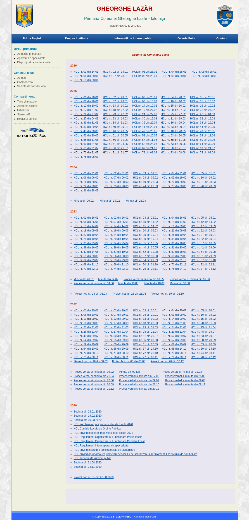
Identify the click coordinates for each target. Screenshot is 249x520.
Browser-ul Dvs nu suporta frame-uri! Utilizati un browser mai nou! (125, 20)
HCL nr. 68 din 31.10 (86, 264)
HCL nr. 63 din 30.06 (173, 144)
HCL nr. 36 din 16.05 (173, 243)
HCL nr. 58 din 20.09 (203, 340)
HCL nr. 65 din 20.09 (116, 348)
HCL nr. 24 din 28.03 (145, 186)
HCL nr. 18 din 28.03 (145, 323)
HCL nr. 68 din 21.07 (173, 148)
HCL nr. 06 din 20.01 (86, 314)
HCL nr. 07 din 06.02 (116, 177)
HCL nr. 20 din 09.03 (145, 230)
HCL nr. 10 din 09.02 (203, 314)
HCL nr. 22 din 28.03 (86, 186)
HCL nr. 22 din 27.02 (86, 114)
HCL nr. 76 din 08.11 (116, 357)
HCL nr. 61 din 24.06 (115, 144)
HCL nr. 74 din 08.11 (203, 353)
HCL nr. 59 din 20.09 (86, 344)
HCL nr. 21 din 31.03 (86, 327)
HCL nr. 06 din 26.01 (86, 222)
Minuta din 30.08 (180, 283)
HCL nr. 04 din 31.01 (173, 173)
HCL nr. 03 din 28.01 (144, 71)
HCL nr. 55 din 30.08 (86, 256)
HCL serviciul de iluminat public (92, 458)
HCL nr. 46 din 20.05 (115, 131)
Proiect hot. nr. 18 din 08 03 (91, 361)
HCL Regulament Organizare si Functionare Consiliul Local (109, 441)
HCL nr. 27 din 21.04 (116, 331)
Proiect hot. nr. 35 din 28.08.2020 (94, 477)
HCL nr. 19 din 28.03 (145, 182)
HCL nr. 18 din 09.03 (86, 230)
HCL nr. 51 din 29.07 (145, 336)
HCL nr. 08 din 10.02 (144, 101)
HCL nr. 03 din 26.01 (145, 217)
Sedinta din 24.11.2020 (88, 466)
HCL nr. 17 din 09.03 (203, 226)
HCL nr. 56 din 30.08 (116, 256)
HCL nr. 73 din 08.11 (173, 353)
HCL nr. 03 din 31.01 (145, 173)
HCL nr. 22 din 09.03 (203, 230)
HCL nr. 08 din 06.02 (145, 177)
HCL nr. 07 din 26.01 (116, 222)
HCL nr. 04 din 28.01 (173, 71)
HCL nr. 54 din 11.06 (202, 135)
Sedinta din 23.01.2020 (88, 411)
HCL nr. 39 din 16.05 (116, 247)
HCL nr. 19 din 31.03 (173, 323)
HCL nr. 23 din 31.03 (145, 327)
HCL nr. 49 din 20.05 (202, 131)
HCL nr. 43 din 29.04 (173, 127)
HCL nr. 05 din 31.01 (203, 173)
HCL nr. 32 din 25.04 (203, 239)
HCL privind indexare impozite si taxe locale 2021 (103, 432)
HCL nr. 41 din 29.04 (144, 127)
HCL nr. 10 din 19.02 (203, 177)
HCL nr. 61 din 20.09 (145, 344)
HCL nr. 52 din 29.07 (173, 336)
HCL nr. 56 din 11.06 (115, 139)
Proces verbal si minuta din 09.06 (190, 279)
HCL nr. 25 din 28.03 (173, 186)
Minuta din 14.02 (108, 279)
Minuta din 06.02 (84, 200)
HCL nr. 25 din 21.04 (203, 327)
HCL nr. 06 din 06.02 (86, 177)
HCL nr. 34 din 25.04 (116, 243)
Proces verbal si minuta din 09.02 (94, 371)
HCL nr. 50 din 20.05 (86, 135)
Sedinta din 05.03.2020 (88, 420)
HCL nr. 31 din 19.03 (173, 118)
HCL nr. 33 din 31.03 (86, 122)
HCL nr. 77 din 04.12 (203, 268)
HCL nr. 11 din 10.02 (202, 101)
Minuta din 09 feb (129, 371)
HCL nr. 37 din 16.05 (203, 243)
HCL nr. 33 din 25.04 (86, 243)
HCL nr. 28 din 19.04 (86, 239)
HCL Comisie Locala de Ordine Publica (97, 428)
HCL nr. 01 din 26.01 (86, 217)
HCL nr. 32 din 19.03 (202, 118)
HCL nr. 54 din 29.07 (86, 340)
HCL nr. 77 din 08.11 (145, 357)
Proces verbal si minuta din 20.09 (94, 384)
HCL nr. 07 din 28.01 (115, 76)
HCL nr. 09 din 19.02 (173, 177)
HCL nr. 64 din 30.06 (202, 144)
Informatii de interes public (133, 38)
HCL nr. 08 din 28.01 (144, 76)
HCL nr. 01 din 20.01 (86, 310)
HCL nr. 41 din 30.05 (173, 247)
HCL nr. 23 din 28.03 (116, 186)
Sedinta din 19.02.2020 (88, 415)
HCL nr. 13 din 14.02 (86, 226)
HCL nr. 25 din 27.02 (173, 114)
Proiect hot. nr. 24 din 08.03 (90, 293)
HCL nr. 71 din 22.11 (173, 264)
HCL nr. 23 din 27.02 (115, 114)
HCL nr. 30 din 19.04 (145, 239)
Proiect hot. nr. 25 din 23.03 (129, 293)
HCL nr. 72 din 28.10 (145, 353)
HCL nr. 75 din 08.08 (86, 156)
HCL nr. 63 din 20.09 (203, 344)
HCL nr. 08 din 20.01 (145, 314)
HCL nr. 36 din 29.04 (173, 122)
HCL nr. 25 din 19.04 (145, 234)
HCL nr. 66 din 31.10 (173, 260)
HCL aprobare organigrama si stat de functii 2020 (103, 424)
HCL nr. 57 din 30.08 (145, 256)
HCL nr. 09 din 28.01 (173, 76)
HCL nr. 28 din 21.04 (145, 331)
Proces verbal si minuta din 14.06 (94, 283)
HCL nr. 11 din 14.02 (173, 222)
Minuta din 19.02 (110, 200)
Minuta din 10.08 (128, 283)
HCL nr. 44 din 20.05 (202, 127)
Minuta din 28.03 (136, 200)
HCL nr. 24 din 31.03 (173, 327)
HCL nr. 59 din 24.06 (202, 139)
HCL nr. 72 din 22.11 (203, 264)
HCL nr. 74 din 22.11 (116, 268)
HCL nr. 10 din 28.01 (204, 76)
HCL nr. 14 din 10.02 (144, 105)
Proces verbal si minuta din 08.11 (185, 384)
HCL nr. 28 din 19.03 (115, 118)
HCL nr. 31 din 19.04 (173, 239)
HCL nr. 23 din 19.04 (86, 234)
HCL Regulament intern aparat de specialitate (101, 445)
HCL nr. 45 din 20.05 (86, 131)
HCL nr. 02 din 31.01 (116, 173)
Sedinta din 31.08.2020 (88, 462)
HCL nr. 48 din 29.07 (203, 331)
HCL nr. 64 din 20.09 (86, 348)
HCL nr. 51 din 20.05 (115, 135)
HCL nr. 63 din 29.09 (116, 260)
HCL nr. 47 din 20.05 (144, 131)
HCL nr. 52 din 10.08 (145, 251)
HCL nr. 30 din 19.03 (144, 118)
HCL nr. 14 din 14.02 (116, 226)
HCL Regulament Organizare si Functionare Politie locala (108, 437)
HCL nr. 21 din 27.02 (202, 110)
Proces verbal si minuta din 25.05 (185, 376)
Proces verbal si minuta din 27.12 (139, 388)
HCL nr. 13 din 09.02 (145, 318)
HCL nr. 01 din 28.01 (86, 97)
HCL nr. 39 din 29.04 (86, 127)
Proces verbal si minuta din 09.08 (185, 380)
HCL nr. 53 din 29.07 (203, 336)
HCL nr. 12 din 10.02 (86, 105)
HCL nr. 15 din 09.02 (203, 318)
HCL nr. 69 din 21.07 (202, 148)
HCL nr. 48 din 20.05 (173, 131)
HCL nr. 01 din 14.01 (86, 71)
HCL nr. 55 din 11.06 (86, 139)
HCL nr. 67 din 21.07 (144, 148)
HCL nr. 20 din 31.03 (203, 323)
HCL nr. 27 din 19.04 (203, 234)
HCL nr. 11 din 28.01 (86, 80)
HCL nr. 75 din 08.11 (86, 357)
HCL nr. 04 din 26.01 (173, 217)
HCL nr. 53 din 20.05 (173, 135)
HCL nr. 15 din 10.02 (173, 105)
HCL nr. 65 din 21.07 (86, 148)
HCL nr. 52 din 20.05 (144, 135)
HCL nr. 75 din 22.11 (145, 268)
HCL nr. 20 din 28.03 (173, 182)
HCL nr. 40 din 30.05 (145, 247)
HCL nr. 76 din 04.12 (173, 268)
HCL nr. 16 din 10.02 (202, 105)
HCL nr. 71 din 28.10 (116, 353)
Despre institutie (76, 38)
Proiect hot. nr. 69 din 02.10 (167, 293)
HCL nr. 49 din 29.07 (86, 336)
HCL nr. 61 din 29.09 (203, 256)
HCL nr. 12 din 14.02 (203, 222)
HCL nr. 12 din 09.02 (116, 318)
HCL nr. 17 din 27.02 (86, 110)
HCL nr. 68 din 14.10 (173, 348)
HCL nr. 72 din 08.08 (144, 152)
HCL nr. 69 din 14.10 (203, 348)
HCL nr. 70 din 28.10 (86, 353)
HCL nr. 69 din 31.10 (116, 264)
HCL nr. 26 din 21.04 (86, 331)
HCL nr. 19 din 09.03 (116, 230)
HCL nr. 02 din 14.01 (115, 71)
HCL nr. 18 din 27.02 (115, 110)
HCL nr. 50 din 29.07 (116, 336)
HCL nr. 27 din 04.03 (86, 118)
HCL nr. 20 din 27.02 (173, 110)
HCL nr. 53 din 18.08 (173, 251)
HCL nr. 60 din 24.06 (86, 144)
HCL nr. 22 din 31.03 (116, 327)
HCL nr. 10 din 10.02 (173, 101)
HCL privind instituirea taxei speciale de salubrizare (104, 449)
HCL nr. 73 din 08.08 (173, 152)
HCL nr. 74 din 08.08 (202, 152)
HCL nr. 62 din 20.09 (173, 344)
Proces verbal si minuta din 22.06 (94, 380)
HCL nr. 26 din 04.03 (202, 114)
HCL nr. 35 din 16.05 (145, 243)
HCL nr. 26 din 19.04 (173, 234)
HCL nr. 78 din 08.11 (173, 357)
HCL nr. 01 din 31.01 (86, 173)
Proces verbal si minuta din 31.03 (182, 371)
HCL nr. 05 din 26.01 (203, 217)
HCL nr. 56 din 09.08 (145, 340)
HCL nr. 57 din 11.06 (144, 139)
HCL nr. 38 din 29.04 (202, 122)
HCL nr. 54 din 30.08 (203, 251)
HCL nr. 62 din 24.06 (144, 144)
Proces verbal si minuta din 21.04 (94, 376)
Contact (221, 38)
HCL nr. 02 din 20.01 (116, 310)
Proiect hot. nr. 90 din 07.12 (167, 361)
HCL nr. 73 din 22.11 (86, 268)
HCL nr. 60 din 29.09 (173, 256)
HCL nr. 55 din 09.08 (116, 340)
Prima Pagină (32, 38)
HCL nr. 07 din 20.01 (116, 314)
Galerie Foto (186, 38)
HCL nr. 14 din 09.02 (173, 318)
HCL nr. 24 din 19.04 (116, 234)
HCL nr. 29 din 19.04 (116, 239)
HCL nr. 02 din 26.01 (116, 217)
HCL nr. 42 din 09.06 (203, 247)
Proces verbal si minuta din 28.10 (139, 384)
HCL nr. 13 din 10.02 (115, 105)
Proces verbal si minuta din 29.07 (139, 380)
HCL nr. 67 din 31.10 (203, 260)
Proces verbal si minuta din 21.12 (94, 388)
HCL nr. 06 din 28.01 (86, 76)
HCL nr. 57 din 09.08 (173, 340)
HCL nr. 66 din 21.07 (115, 148)
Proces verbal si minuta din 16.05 (143, 279)
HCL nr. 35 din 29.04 (144, 122)
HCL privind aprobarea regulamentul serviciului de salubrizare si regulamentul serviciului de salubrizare (135, 454)
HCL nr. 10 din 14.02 (145, 222)
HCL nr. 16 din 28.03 (86, 182)
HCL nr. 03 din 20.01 (145, 310)
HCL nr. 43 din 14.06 (86, 251)
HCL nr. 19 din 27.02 (144, 110)
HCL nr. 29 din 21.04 (173, 331)
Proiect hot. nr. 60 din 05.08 (128, 361)
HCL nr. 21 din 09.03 (173, 230)
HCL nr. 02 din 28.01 (115, 97)
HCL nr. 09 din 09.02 (173, 314)
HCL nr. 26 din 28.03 (203, 186)
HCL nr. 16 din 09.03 (173, 226)
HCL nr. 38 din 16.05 (86, 247)
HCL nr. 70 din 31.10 (145, 264)
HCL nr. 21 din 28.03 (203, 182)
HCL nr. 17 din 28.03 (116, 182)
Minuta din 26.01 (84, 279)
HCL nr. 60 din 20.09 (116, 344)
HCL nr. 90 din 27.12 (203, 357)
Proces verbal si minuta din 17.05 (139, 376)
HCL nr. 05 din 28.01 (204, 71)
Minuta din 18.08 (154, 283)
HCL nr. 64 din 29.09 (145, 260)
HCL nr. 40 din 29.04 (115, 127)
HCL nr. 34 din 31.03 (115, 122)
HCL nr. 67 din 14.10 (145, 348)
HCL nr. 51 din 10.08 (116, 251)
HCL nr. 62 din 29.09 (86, 260)
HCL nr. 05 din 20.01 (203, 310)
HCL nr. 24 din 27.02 (144, 114)
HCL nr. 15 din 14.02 (145, 226)
